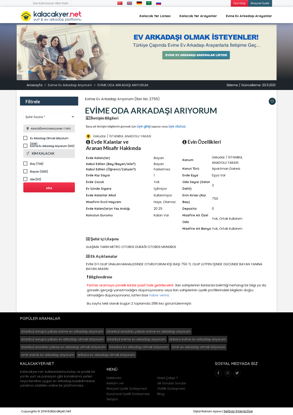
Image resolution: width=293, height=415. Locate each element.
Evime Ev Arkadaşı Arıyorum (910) (52, 146)
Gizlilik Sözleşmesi (171, 388)
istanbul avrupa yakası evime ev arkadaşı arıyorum (62, 331)
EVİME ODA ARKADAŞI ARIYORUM (123, 85)
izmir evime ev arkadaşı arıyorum (47, 355)
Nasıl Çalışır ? (167, 378)
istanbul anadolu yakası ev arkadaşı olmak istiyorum (63, 347)
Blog (160, 394)
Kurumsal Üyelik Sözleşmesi (128, 394)
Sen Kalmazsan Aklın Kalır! (50, 3)
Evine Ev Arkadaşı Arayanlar (249, 16)
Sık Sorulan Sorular (171, 383)
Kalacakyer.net (59, 411)
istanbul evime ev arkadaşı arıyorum (136, 339)
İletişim (112, 399)
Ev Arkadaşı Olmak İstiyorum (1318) (49, 138)
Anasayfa (34, 85)
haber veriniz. (159, 295)
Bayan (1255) (39, 172)
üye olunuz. (177, 126)
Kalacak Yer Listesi (155, 16)
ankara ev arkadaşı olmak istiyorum (106, 355)
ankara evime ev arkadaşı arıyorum (197, 339)
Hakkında (114, 378)
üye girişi (144, 126)
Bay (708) (36, 164)
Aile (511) (35, 179)
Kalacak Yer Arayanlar (198, 16)
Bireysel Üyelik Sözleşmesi (127, 388)
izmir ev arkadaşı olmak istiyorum (198, 347)
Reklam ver (115, 383)
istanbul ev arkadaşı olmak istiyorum (138, 347)
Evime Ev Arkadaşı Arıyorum (70, 85)
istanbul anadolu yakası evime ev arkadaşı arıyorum (149, 331)
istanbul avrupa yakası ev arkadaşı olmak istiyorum (62, 339)
